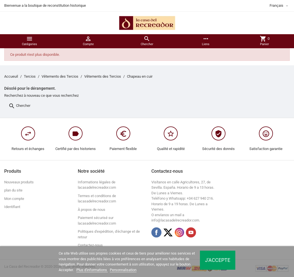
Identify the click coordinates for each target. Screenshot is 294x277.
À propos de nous (91, 209)
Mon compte (14, 199)
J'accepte (217, 260)
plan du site (13, 190)
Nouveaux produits (19, 182)
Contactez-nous (90, 245)
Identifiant (12, 207)
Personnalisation (123, 270)
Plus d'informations (92, 270)
